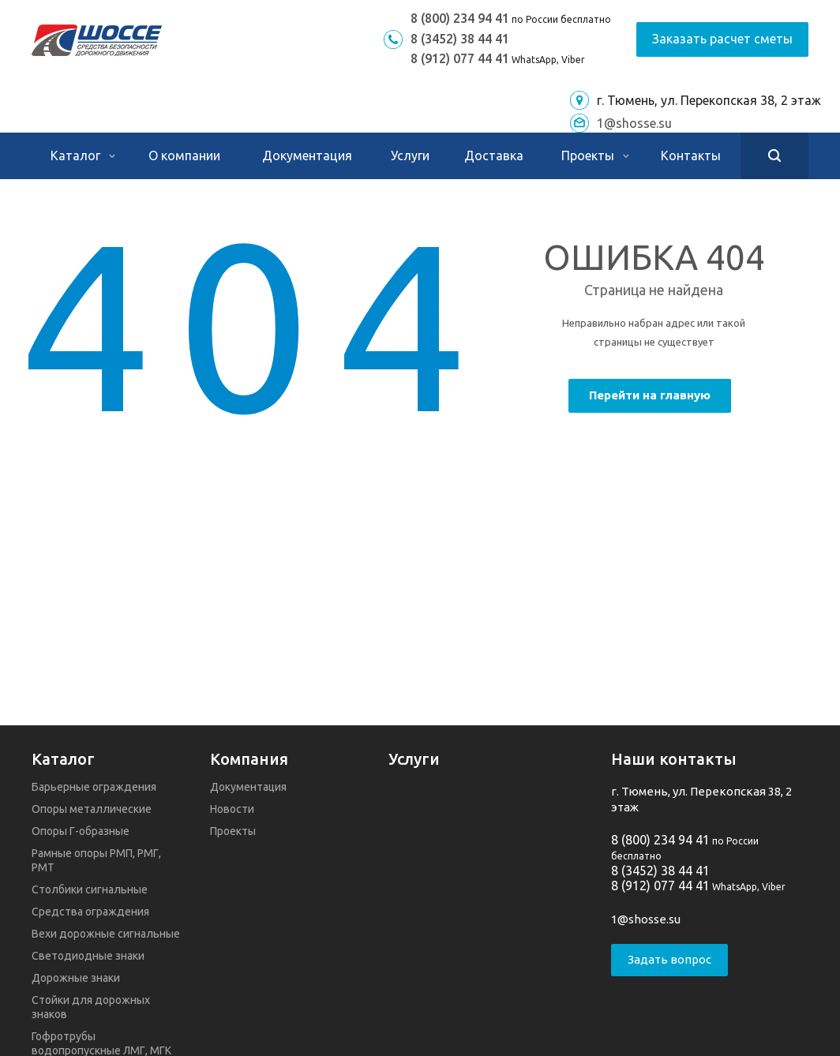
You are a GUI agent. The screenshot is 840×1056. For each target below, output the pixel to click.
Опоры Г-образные (80, 831)
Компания (249, 759)
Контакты (691, 155)
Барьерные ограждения (94, 787)
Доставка (493, 155)
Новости (232, 809)
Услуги (410, 155)
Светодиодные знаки (88, 955)
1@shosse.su (634, 123)
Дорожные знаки (76, 978)
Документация (307, 155)
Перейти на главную (650, 395)
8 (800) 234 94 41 (460, 18)
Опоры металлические (92, 809)
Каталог (83, 155)
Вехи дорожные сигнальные (106, 933)
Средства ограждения (90, 911)
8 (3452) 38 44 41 (460, 39)
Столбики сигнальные (90, 889)
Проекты (595, 155)
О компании (184, 155)
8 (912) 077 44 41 (460, 58)
